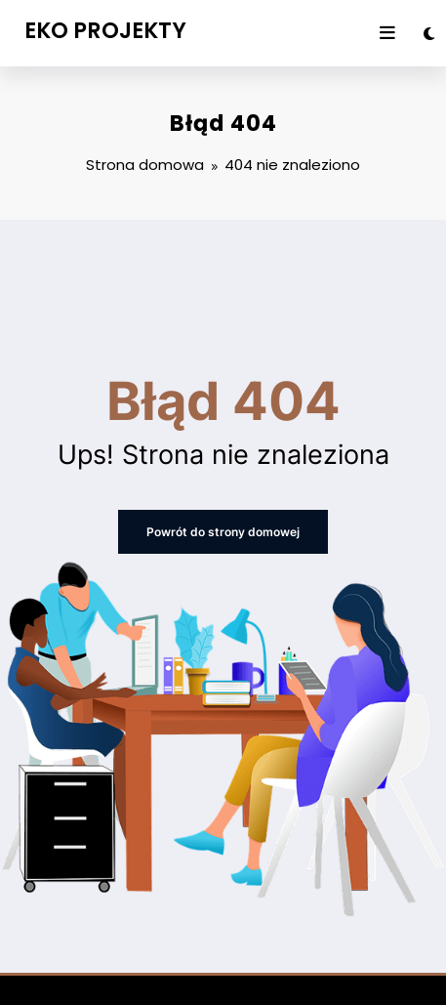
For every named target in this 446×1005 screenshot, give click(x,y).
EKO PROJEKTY (105, 30)
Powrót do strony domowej (223, 531)
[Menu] (387, 33)
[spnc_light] (429, 33)
